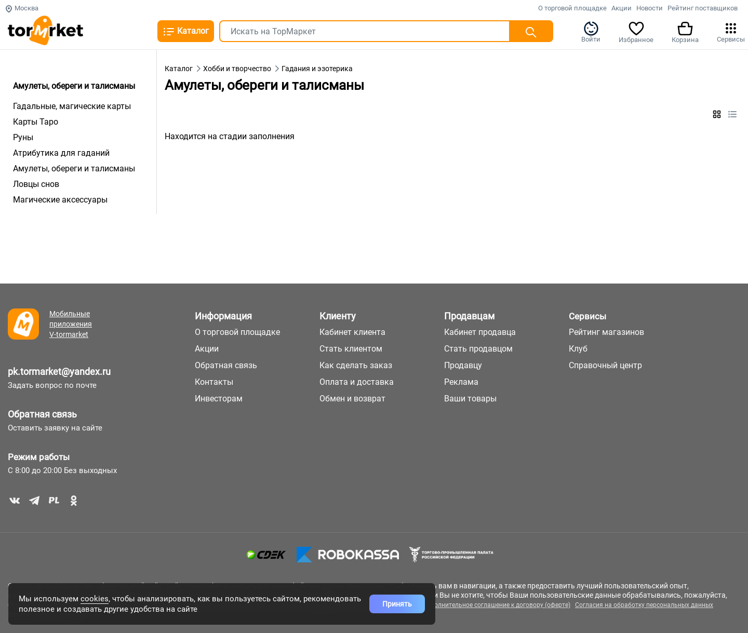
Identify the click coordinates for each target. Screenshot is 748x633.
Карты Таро (35, 122)
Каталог (186, 31)
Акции (621, 8)
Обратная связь (42, 414)
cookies (95, 598)
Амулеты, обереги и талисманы (74, 168)
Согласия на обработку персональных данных (644, 605)
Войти (590, 31)
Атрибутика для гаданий (61, 153)
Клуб (578, 349)
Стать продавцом (478, 349)
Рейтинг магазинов (606, 332)
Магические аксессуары (60, 200)
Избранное (636, 31)
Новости (649, 8)
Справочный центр (605, 365)
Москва (21, 8)
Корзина (685, 31)
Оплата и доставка (356, 382)
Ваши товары (470, 398)
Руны (23, 137)
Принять (397, 604)
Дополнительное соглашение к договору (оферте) (496, 605)
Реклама (461, 382)
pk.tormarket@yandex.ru (59, 371)
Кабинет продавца (480, 332)
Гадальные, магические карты (72, 106)
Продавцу (463, 365)
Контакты (214, 382)
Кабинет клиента (352, 332)
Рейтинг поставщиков (702, 8)
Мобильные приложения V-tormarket (70, 324)
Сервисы (731, 31)
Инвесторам (219, 398)
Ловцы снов (36, 184)
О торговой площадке (572, 8)
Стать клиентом (350, 349)
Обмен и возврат (352, 398)
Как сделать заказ (355, 365)
